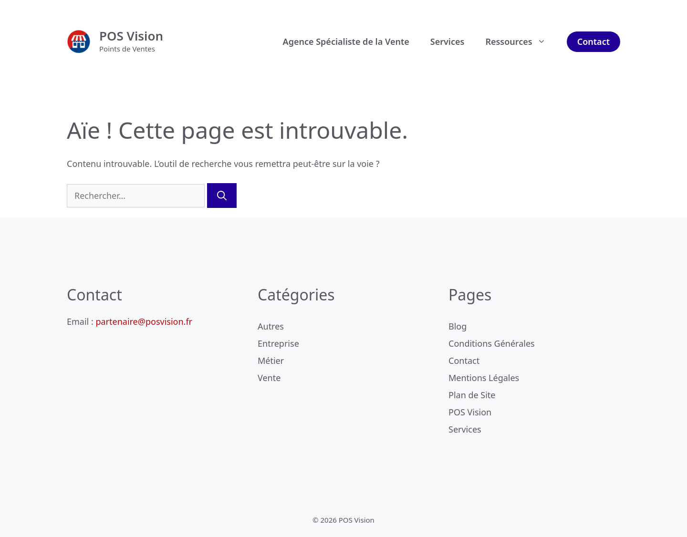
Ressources (520, 41)
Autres (271, 326)
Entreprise (278, 343)
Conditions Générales (491, 343)
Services (447, 41)
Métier (271, 360)
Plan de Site (472, 395)
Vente (269, 377)
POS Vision (131, 35)
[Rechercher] (222, 195)
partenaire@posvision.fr (143, 321)
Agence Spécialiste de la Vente (346, 41)
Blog (457, 326)
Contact (593, 41)
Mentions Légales (483, 377)
